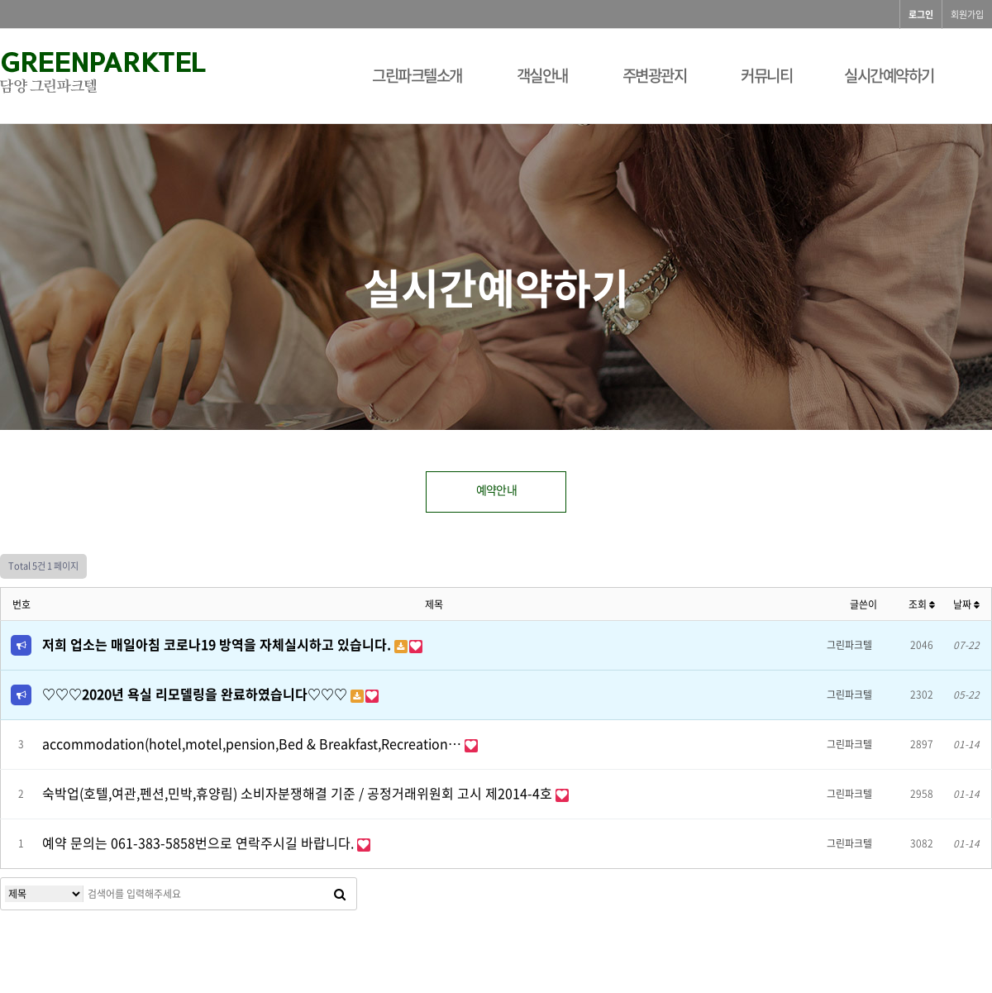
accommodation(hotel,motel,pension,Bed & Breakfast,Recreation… (253, 743)
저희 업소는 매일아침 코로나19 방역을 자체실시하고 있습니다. (218, 644)
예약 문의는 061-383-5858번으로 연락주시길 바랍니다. (199, 842)
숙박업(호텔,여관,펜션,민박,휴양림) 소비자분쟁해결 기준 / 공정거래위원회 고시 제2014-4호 (299, 793)
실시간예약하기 (889, 75)
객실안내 (542, 75)
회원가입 (967, 14)
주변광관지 (654, 75)
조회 (922, 604)
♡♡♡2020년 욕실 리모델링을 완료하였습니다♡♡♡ (196, 694)
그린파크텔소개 (417, 75)
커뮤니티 (766, 75)
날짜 (966, 604)
